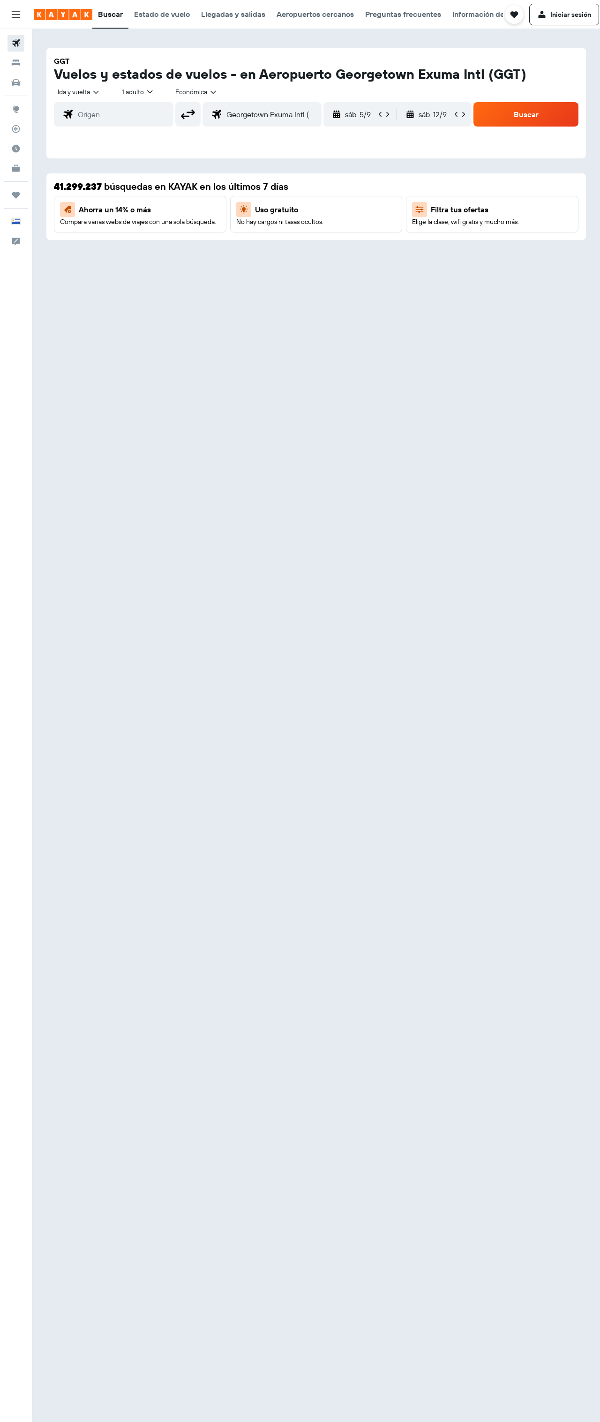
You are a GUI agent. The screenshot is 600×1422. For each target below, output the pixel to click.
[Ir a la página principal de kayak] (63, 14)
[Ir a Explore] (16, 109)
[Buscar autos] (16, 82)
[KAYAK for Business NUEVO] (16, 168)
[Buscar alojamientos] (16, 62)
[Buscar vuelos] (16, 43)
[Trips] (16, 195)
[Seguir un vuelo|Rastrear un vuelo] (16, 129)
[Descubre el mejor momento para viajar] (16, 148)
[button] (16, 14)
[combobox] (79, 92)
